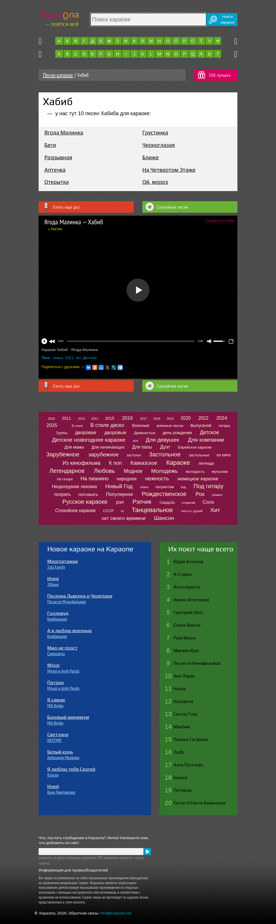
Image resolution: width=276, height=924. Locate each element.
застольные (199, 455)
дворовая (85, 432)
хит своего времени (123, 518)
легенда (206, 463)
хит (78, 358)
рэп (120, 502)
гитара (224, 425)
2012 (81, 418)
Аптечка (54, 170)
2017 (143, 418)
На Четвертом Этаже (168, 170)
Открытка (56, 182)
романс (217, 494)
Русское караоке (84, 502)
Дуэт (165, 447)
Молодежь (164, 471)
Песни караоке (58, 75)
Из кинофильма (82, 463)
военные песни (170, 425)
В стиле (77, 426)
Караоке (178, 462)
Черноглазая (158, 145)
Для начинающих (107, 447)
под (183, 487)
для (135, 440)
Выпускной (200, 425)
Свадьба (167, 502)
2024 (221, 418)
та (122, 511)
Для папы (142, 447)
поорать (62, 494)
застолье (133, 455)
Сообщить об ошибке (220, 220)
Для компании (206, 440)
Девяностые (144, 433)
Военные (141, 425)
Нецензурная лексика (74, 486)
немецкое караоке (197, 478)
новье (58, 358)
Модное (133, 471)
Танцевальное (152, 510)
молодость (195, 471)
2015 (109, 418)
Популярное (119, 494)
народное (127, 478)
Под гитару (209, 486)
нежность (157, 478)
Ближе (150, 157)
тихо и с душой (192, 511)
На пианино (94, 478)
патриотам (164, 487)
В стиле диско (107, 425)
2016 (127, 418)
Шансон (164, 518)
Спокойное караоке (75, 510)
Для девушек (162, 440)
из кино (224, 455)
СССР (108, 511)
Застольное (165, 454)
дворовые (115, 432)
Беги (50, 145)
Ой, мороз (155, 182)
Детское (90, 358)
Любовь (104, 471)
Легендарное (67, 471)
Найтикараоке (228, 19)
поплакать (88, 494)
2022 (204, 418)
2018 (156, 418)
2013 (94, 418)
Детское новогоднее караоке (88, 440)
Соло (208, 502)
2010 (51, 418)
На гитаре (65, 479)
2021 (69, 358)
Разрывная (58, 157)
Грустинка (155, 132)
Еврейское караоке (195, 447)
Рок (200, 494)
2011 (66, 418)
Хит (215, 510)
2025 (51, 425)
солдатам (188, 502)
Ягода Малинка (63, 132)
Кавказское (143, 463)
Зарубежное (62, 454)
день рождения (177, 432)
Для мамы (74, 447)
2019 (170, 418)
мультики (220, 471)
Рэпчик (142, 502)
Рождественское (164, 494)
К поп (115, 463)
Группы (62, 433)
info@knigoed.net (116, 913)
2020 (186, 418)
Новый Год (119, 486)
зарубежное (103, 454)
